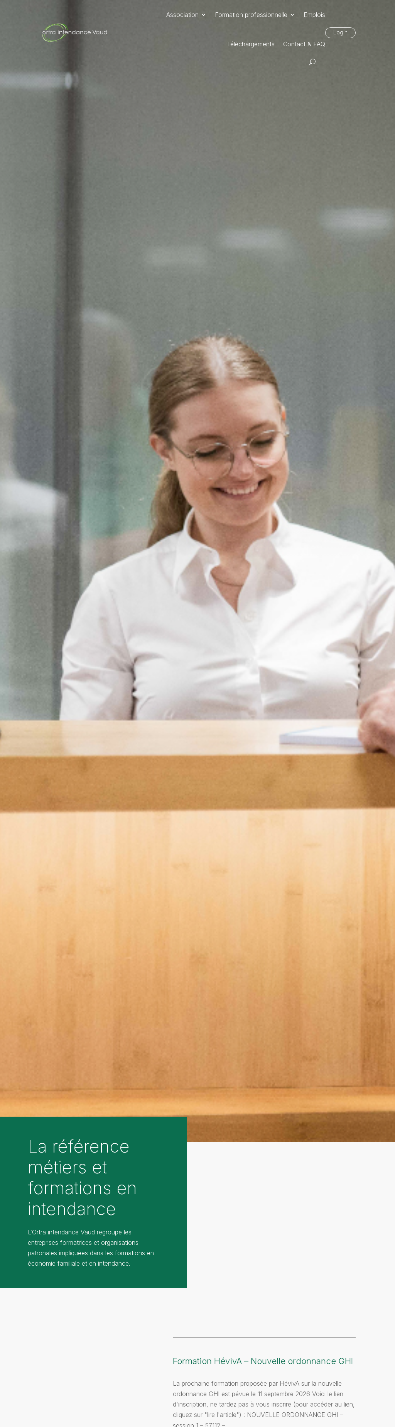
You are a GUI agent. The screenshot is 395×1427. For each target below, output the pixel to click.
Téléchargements (251, 44)
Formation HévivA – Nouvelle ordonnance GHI (263, 1361)
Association (182, 15)
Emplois (314, 15)
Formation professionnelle (251, 15)
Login (340, 32)
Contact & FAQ (304, 44)
